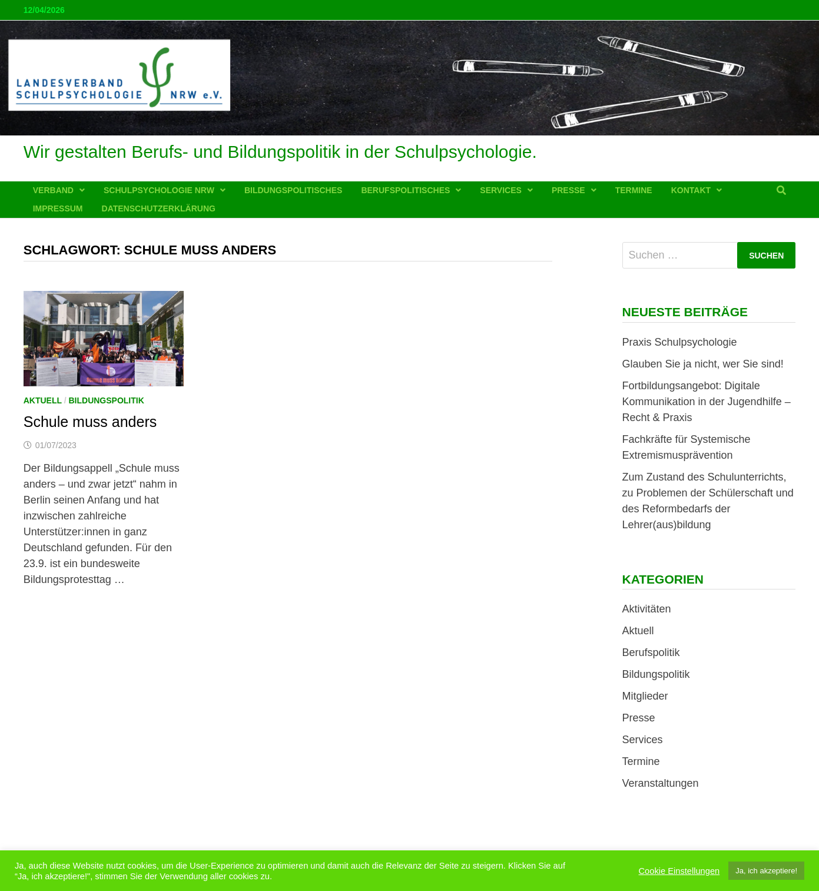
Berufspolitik (651, 652)
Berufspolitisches (405, 190)
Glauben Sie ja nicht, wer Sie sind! (703, 364)
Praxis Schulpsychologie (679, 342)
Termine (633, 190)
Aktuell (43, 400)
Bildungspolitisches (293, 190)
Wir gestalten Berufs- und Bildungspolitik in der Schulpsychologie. (280, 151)
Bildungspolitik (106, 400)
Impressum (58, 208)
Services (501, 190)
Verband (53, 190)
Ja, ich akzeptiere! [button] (766, 870)
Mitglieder (645, 696)
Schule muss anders (90, 421)
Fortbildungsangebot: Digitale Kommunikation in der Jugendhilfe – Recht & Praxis (706, 401)
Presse (568, 190)
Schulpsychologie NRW (159, 190)
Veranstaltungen (660, 783)
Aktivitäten (646, 609)
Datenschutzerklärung (158, 208)
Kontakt (691, 190)
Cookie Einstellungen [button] (679, 871)
